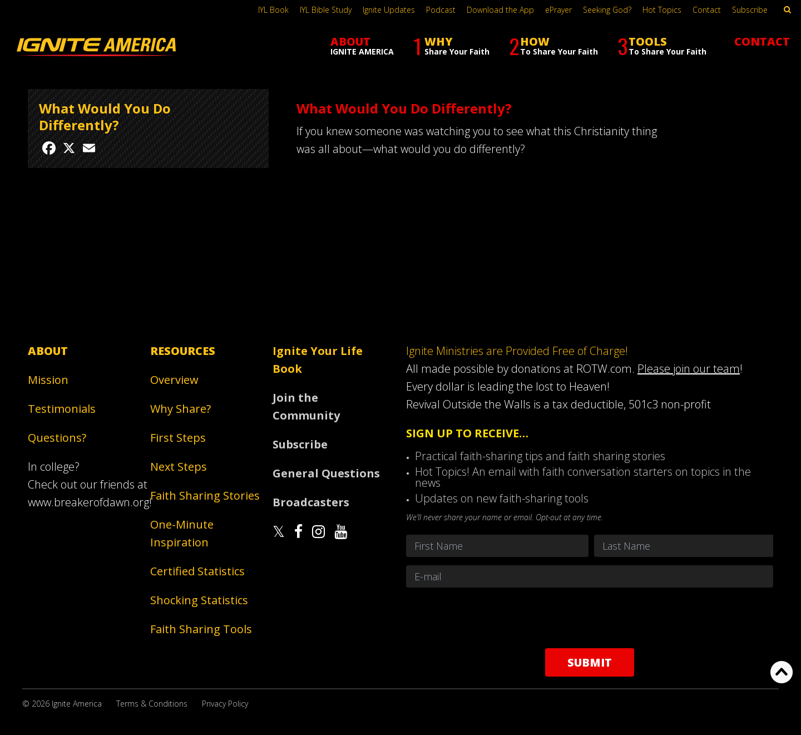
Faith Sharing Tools (201, 629)
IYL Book (273, 9)
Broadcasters (311, 502)
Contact (707, 9)
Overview (174, 379)
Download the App (500, 9)
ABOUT (362, 45)
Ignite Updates (389, 9)
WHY (451, 46)
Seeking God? (607, 9)
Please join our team (688, 368)
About (48, 350)
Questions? (57, 437)
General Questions (326, 473)
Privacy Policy (225, 703)
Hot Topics (661, 9)
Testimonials (62, 408)
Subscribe (750, 9)
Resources (182, 350)
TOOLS (661, 46)
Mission (48, 379)
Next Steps (178, 466)
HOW (553, 46)
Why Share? (180, 408)
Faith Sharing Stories (205, 495)
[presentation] (589, 617)
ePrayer (558, 9)
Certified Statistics (197, 571)
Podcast (441, 9)
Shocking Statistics (199, 600)
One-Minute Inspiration (182, 533)
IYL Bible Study (326, 9)
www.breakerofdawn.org (88, 502)
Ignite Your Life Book (318, 359)
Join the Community (306, 406)
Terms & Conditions (151, 703)
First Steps (178, 437)
